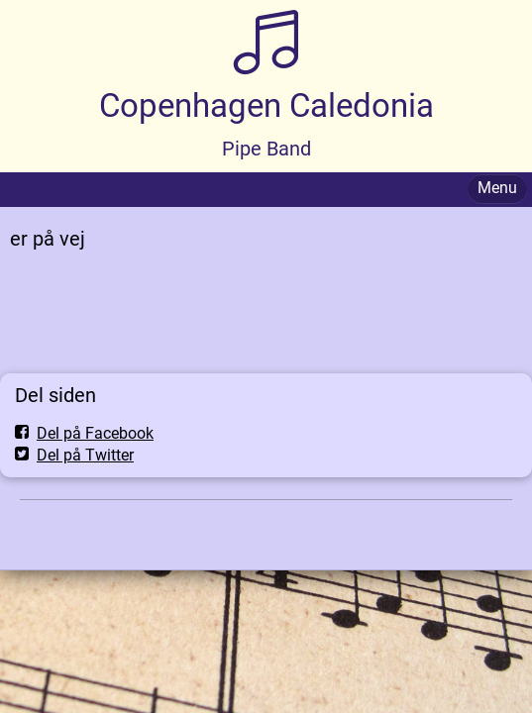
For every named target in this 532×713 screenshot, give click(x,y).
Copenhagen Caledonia (266, 105)
